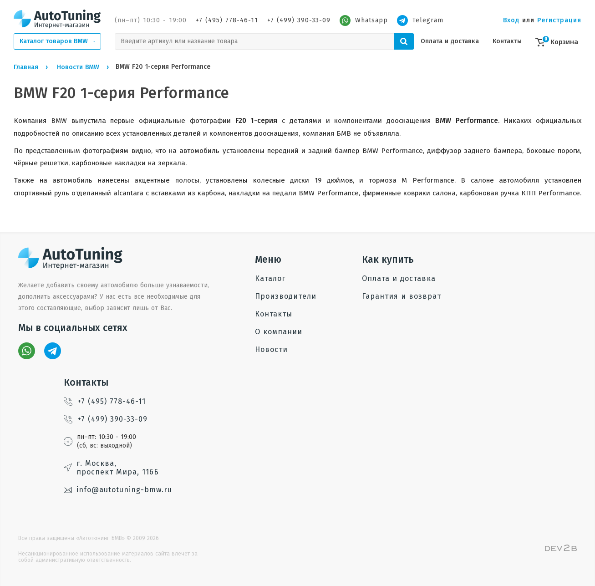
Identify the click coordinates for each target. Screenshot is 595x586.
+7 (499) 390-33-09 (299, 20)
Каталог (270, 278)
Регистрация (559, 20)
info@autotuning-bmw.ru (118, 489)
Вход (511, 20)
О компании (278, 331)
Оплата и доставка (450, 41)
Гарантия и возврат (401, 296)
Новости (271, 349)
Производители (285, 296)
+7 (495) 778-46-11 (227, 20)
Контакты (507, 41)
